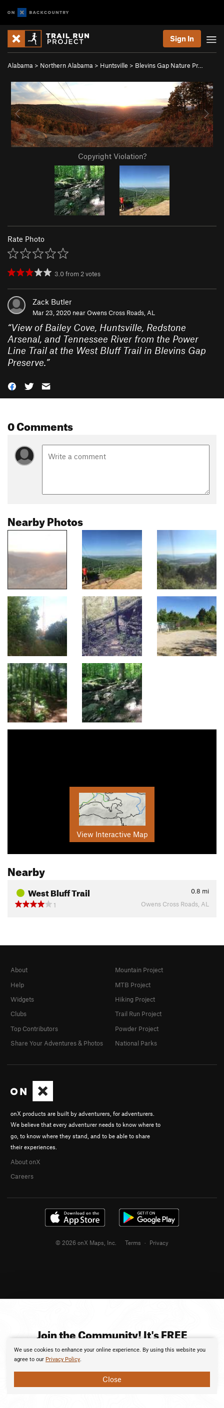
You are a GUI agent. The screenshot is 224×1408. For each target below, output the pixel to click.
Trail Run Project (138, 1014)
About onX (25, 1162)
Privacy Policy (63, 1359)
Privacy (159, 1242)
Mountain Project (139, 970)
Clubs (18, 1014)
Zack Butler (52, 301)
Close (112, 1379)
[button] (12, 385)
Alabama (20, 65)
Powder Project (136, 1029)
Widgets (22, 999)
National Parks (136, 1043)
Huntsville (114, 65)
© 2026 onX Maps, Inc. (86, 1242)
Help (17, 985)
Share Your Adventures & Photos (56, 1043)
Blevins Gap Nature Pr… (169, 65)
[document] (112, 1366)
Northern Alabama (66, 65)
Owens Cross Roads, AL (121, 313)
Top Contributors (34, 1029)
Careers (22, 1176)
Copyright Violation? (112, 156)
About (19, 970)
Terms (133, 1242)
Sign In (182, 38)
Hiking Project (135, 999)
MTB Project (132, 985)
